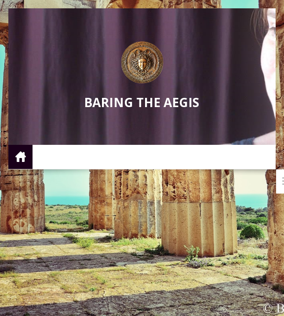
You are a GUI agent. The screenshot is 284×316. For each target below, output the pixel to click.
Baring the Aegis (141, 102)
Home (20, 156)
